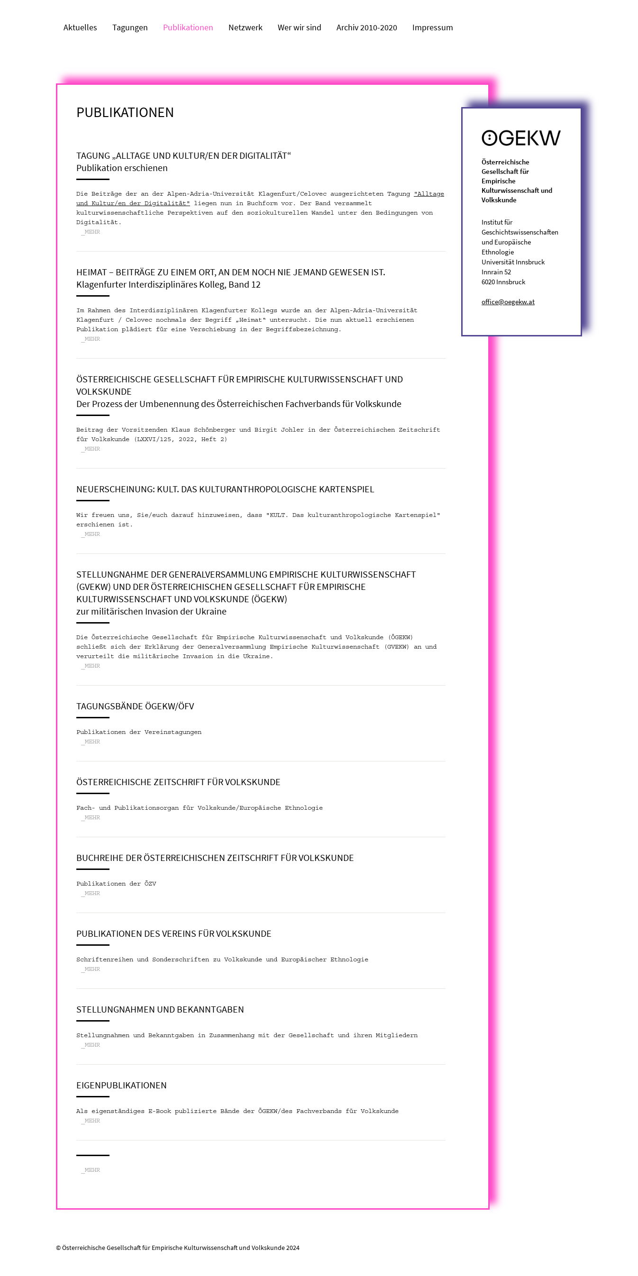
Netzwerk (245, 27)
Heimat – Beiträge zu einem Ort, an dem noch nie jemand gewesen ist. (230, 272)
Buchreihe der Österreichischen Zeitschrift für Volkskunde (215, 857)
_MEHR (90, 232)
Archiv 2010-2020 (367, 27)
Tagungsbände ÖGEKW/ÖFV (135, 706)
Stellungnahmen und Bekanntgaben (160, 1009)
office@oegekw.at (508, 301)
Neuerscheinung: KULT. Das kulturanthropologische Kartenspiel (225, 489)
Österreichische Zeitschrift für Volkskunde (178, 781)
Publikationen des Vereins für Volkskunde (174, 933)
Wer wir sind (299, 27)
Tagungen (130, 27)
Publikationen (188, 27)
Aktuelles (80, 27)
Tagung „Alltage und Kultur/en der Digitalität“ (184, 155)
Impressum (432, 27)
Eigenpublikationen (121, 1085)
